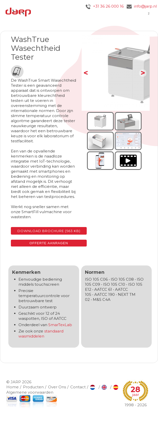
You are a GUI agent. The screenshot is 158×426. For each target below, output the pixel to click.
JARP (16, 381)
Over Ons (57, 387)
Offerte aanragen (49, 243)
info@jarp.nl (142, 6)
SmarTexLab (60, 324)
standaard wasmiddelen (40, 334)
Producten (33, 387)
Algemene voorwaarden (29, 392)
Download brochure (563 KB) (48, 231)
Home (12, 387)
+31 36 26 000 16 (105, 6)
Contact (78, 387)
